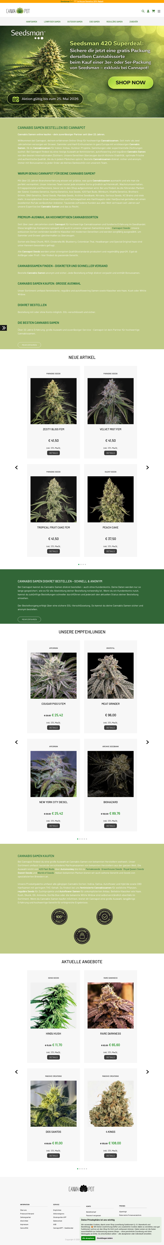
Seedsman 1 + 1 (67, 1)
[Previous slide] (19, 467)
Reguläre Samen (114, 21)
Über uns (23, 1210)
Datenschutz (57, 1221)
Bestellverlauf (91, 1212)
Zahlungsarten (25, 1217)
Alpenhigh (123, 1211)
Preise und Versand (27, 1213)
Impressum (24, 1224)
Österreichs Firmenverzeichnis (130, 1215)
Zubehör (133, 21)
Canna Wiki (24, 1228)
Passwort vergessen (93, 1215)
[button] (78, 564)
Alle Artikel (24, 1221)
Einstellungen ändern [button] (105, 1238)
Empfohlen (57, 1210)
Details (53, 453)
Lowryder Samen (52, 21)
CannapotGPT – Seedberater (63, 1228)
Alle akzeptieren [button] (88, 1238)
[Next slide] (144, 467)
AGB (54, 1224)
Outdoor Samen (74, 21)
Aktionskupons (58, 1213)
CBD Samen (94, 21)
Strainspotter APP (59, 1217)
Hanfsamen (31, 21)
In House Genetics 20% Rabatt (90, 1)
